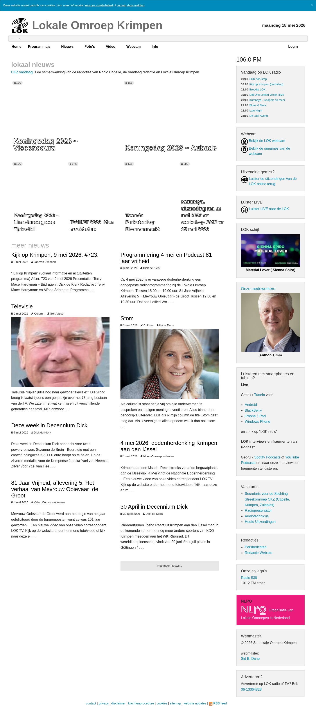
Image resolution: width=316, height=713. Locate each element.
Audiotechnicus (257, 516)
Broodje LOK (258, 89)
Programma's (39, 46)
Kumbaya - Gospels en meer (267, 100)
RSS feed (220, 703)
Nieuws (67, 46)
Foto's (89, 46)
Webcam (133, 46)
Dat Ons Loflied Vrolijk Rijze (267, 94)
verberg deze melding (130, 5)
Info (155, 46)
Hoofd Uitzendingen (260, 522)
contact (91, 703)
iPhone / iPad (255, 416)
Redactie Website (258, 553)
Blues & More (258, 105)
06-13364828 (251, 689)
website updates (194, 703)
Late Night (256, 110)
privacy (104, 703)
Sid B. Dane (250, 658)
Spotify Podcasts (267, 457)
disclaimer (118, 703)
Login (293, 46)
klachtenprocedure (141, 703)
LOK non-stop (258, 79)
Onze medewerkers (258, 289)
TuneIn (259, 395)
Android (251, 405)
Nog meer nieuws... (169, 565)
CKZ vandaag (22, 72)
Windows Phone (257, 421)
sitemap (175, 703)
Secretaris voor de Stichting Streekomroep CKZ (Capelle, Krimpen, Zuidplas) (267, 499)
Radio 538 (249, 578)
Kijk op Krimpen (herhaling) (266, 84)
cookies (162, 703)
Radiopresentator (258, 510)
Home (16, 46)
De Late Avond (259, 115)
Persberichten (256, 547)
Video (110, 46)
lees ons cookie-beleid (99, 5)
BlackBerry (253, 410)
